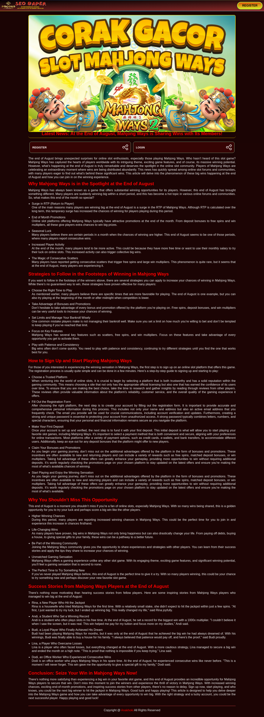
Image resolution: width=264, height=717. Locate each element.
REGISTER (249, 5)
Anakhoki (127, 710)
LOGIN (184, 147)
